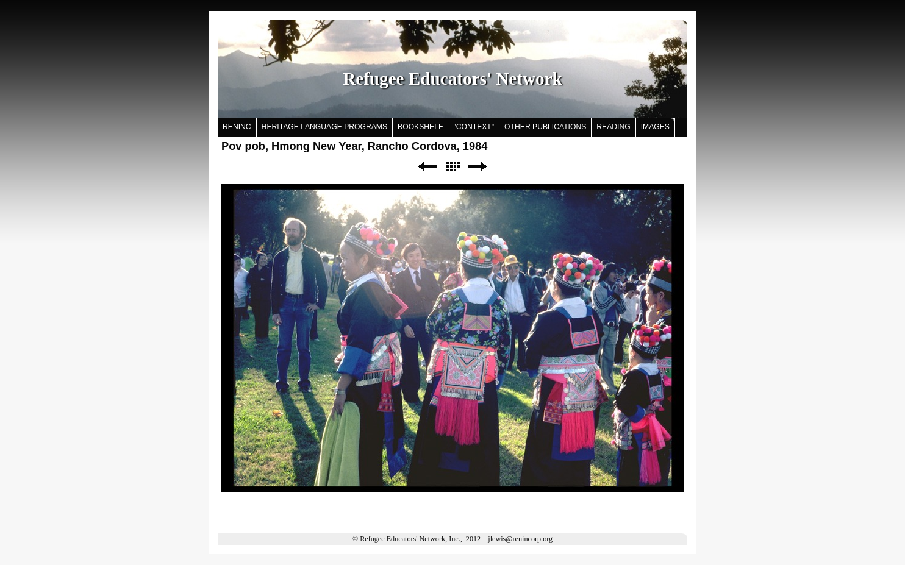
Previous (427, 166)
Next (477, 166)
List (452, 166)
